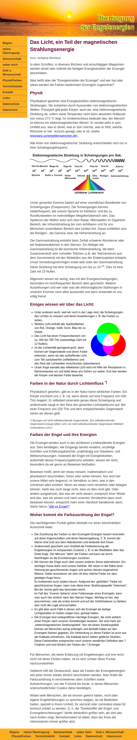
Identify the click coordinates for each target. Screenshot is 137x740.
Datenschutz (11, 103)
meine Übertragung (11, 51)
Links (6, 97)
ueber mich (10, 64)
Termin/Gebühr (13, 86)
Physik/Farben (12, 80)
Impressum (10, 109)
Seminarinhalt (12, 58)
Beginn (7, 43)
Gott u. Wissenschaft (12, 72)
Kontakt (8, 92)
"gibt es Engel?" (59, 506)
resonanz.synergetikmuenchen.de (53, 136)
